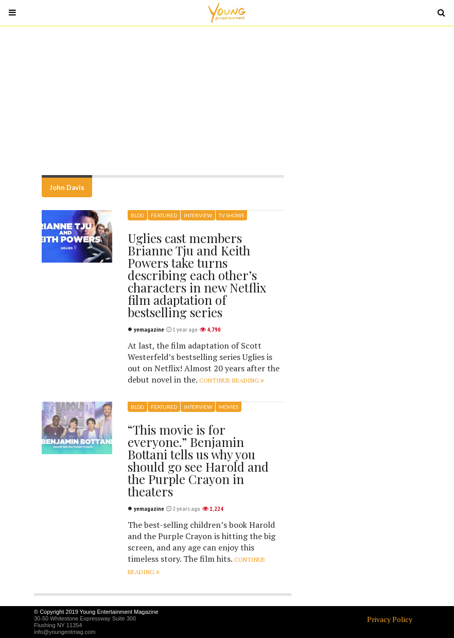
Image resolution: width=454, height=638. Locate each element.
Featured (164, 215)
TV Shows (231, 215)
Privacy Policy (389, 619)
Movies (228, 407)
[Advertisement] (227, 100)
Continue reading (231, 380)
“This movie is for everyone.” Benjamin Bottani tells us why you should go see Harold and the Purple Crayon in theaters (198, 460)
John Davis (66, 187)
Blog (137, 215)
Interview (198, 215)
